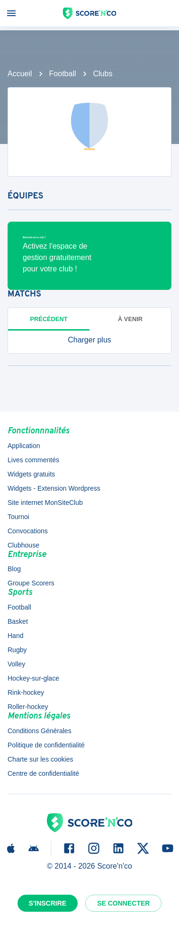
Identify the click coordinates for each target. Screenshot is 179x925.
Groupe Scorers (31, 583)
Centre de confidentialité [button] (43, 773)
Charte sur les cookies (40, 759)
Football (62, 74)
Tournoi (18, 517)
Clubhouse (23, 545)
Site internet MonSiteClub (45, 502)
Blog (14, 569)
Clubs (103, 74)
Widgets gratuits (31, 474)
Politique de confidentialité (46, 745)
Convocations (28, 531)
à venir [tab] (130, 319)
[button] (89, 340)
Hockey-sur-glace (33, 678)
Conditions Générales (40, 731)
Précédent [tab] (49, 319)
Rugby (17, 650)
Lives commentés (33, 460)
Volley (16, 664)
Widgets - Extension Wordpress (54, 488)
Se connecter (123, 903)
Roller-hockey (28, 706)
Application (24, 445)
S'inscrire (48, 903)
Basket (18, 621)
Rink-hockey (26, 692)
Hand (15, 635)
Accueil (20, 74)
